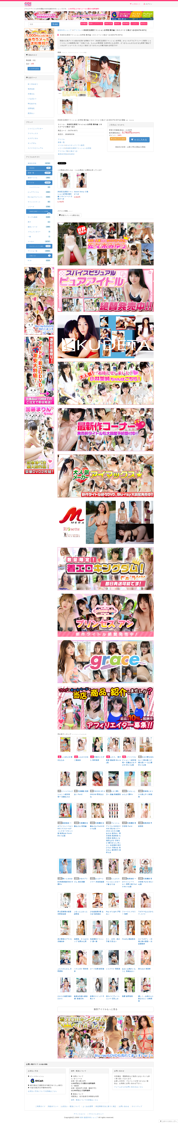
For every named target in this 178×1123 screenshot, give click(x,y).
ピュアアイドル (39, 192)
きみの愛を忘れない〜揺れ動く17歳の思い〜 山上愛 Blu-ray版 (146, 761)
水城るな (31, 94)
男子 (39, 222)
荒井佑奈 (31, 89)
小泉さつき (73, 151)
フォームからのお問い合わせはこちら (128, 1087)
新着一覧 (61, 142)
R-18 (39, 260)
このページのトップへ (168, 1121)
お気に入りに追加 (118, 139)
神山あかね (32, 103)
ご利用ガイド (40, 1106)
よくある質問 (88, 1106)
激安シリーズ (39, 227)
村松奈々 (118, 23)
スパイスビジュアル (35, 148)
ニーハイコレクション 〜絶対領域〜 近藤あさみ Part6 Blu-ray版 (129, 761)
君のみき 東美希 (144, 969)
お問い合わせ (124, 1106)
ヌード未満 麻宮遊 (97, 969)
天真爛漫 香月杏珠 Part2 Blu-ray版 (145, 881)
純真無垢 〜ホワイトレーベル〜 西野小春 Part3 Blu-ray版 (129, 882)
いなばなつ (134, 23)
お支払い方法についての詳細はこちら (42, 1091)
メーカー (61, 145)
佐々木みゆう (33, 84)
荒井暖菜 (84, 23)
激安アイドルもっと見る (105, 1009)
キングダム (32, 143)
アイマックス (33, 133)
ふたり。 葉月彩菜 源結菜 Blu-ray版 (113, 759)
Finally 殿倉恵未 (128, 939)
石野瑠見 (31, 108)
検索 (55, 24)
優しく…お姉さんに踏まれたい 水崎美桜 (145, 998)
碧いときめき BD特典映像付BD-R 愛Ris (65, 881)
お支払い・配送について (70, 1106)
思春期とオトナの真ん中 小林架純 (145, 794)
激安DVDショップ (65, 30)
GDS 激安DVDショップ (89, 1117)
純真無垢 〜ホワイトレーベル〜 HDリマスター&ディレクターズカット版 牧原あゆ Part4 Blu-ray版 (65, 829)
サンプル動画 (39, 217)
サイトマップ (137, 1106)
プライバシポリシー (96, 1114)
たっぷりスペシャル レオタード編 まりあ (113, 881)
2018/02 (71, 154)
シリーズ (61, 148)
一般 (39, 237)
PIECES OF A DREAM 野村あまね (97, 794)
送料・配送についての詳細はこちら (84, 1100)
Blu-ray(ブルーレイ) (39, 197)
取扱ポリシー (53, 1106)
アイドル (77, 30)
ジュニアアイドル (40, 187)
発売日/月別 (62, 154)
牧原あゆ (144, 23)
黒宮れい (31, 113)
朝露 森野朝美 (127, 996)
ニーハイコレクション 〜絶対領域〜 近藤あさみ (65, 794)
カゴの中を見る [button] (34, 68)
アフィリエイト (80, 1114)
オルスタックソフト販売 (75, 145)
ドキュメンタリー (39, 232)
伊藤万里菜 (108, 23)
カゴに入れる (139, 139)
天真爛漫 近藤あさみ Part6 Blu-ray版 (97, 825)
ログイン (147, 4)
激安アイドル (39, 178)
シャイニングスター (35, 128)
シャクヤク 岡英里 (113, 969)
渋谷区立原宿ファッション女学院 (78, 148)
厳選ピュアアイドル (96, 23)
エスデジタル (33, 138)
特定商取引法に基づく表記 (106, 1106)
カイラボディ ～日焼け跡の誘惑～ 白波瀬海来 (145, 941)
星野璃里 (126, 23)
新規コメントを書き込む (69, 215)
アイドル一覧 (63, 151)
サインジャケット (39, 202)
